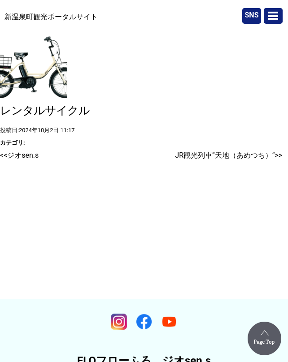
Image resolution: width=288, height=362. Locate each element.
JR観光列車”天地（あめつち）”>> (228, 155)
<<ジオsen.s (19, 155)
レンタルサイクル (45, 110)
